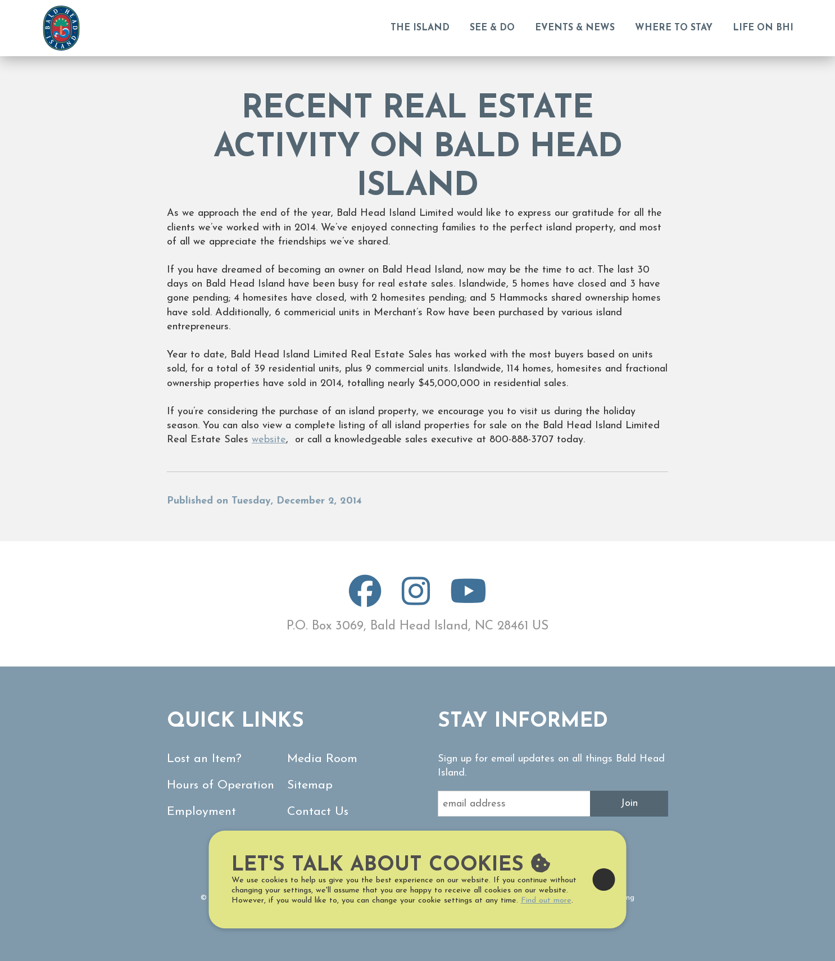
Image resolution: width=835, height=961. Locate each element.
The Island (420, 28)
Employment (201, 812)
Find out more (546, 900)
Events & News (575, 28)
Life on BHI (763, 28)
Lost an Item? (204, 759)
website (269, 439)
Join (629, 803)
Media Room (322, 759)
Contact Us (317, 812)
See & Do (492, 28)
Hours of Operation (220, 785)
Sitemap (310, 785)
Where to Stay (674, 28)
